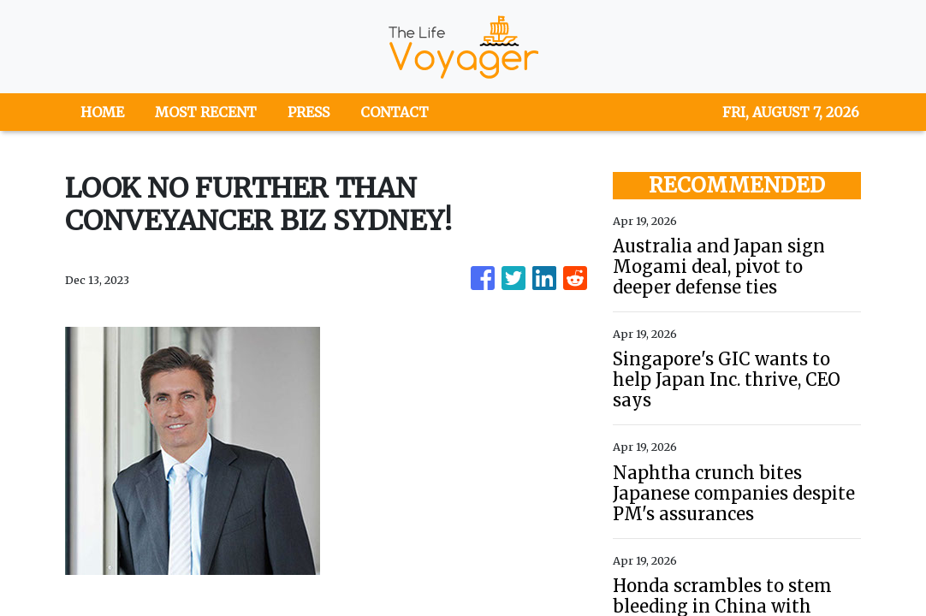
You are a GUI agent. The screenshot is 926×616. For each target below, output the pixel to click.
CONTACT (394, 112)
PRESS (308, 112)
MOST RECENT (206, 112)
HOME (102, 112)
